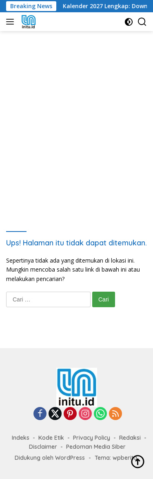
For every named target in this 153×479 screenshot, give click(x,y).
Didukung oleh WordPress (50, 457)
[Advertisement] (76, 124)
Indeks (20, 437)
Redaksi (130, 437)
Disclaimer (43, 446)
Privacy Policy (91, 437)
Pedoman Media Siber (96, 446)
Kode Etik (51, 437)
